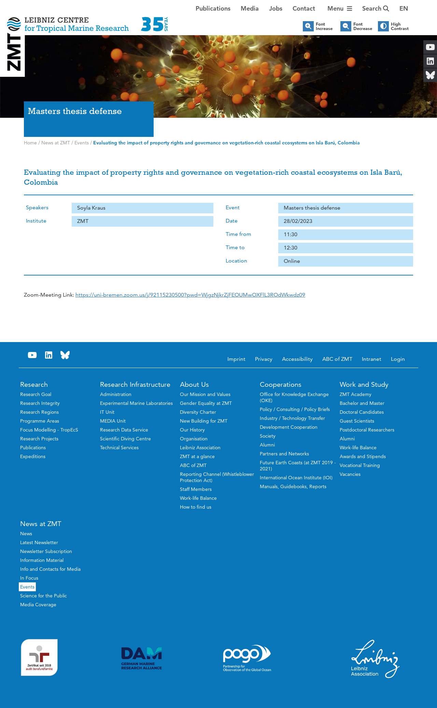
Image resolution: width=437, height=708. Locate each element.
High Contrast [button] (400, 26)
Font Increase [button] (324, 26)
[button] (403, 8)
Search (375, 8)
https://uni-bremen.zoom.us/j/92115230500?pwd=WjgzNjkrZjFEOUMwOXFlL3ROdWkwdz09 (190, 295)
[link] (190, 295)
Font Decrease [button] (362, 26)
